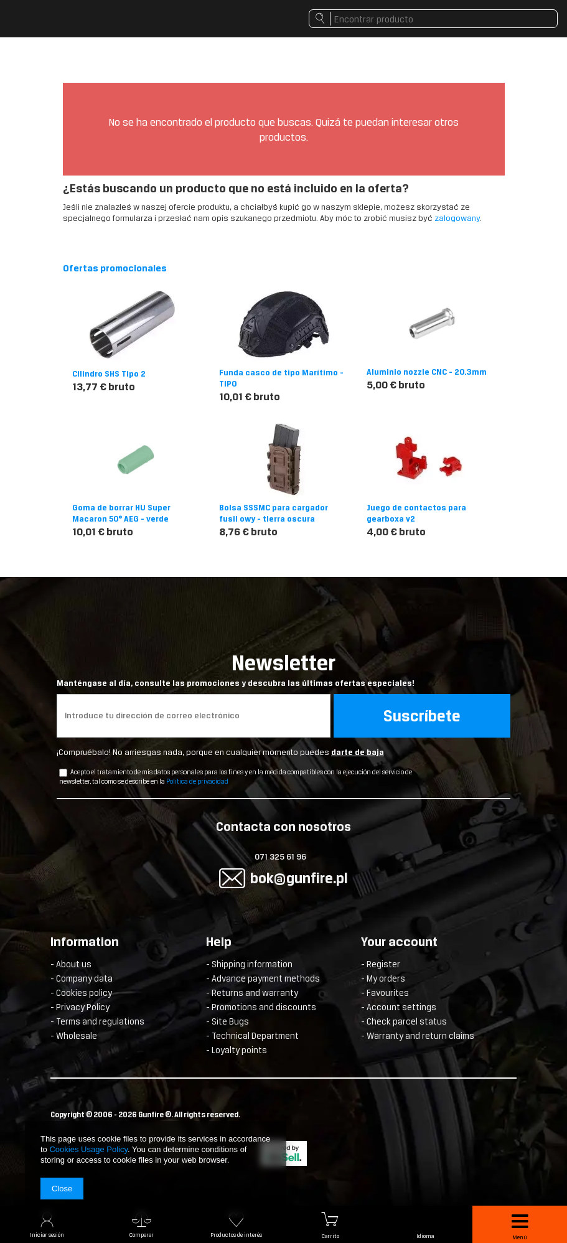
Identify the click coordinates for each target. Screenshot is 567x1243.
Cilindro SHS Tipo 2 (109, 373)
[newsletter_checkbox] (63, 773)
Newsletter (283, 670)
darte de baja (357, 752)
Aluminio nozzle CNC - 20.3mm (427, 372)
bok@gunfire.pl (299, 878)
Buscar (319, 22)
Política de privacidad (197, 781)
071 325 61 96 (280, 856)
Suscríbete (422, 716)
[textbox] (433, 18)
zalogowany (457, 218)
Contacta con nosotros (283, 827)
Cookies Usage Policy (88, 1149)
